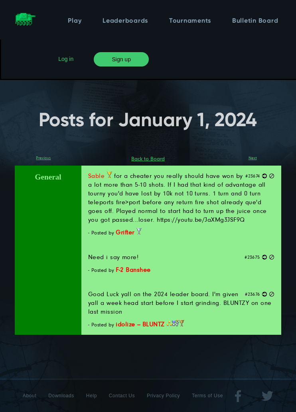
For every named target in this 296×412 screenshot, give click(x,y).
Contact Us (122, 395)
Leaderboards (125, 21)
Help (91, 395)
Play (74, 21)
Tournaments (190, 21)
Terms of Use (207, 395)
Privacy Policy (163, 395)
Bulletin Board (255, 21)
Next (253, 157)
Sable (100, 176)
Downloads (61, 395)
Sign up (121, 59)
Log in (65, 59)
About (29, 395)
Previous (43, 157)
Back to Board (148, 158)
